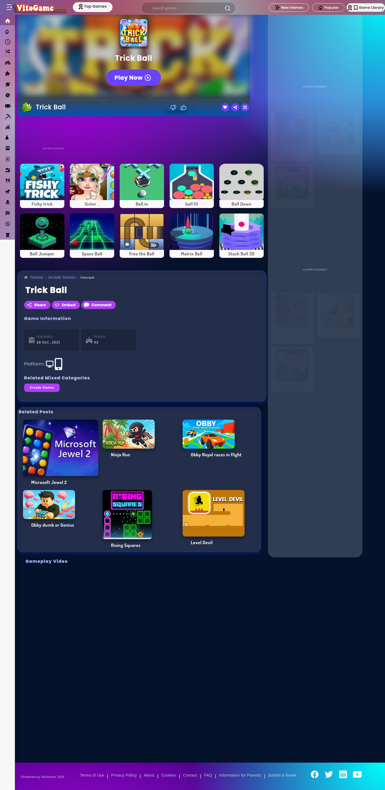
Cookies (168, 775)
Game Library (361, 7)
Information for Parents (240, 775)
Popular (315, 8)
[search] (187, 7)
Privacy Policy (124, 775)
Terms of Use (92, 775)
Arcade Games (62, 277)
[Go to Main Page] (45, 7)
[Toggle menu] (9, 7)
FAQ (208, 775)
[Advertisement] (142, 131)
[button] (227, 8)
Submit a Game (282, 775)
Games (37, 277)
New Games (276, 7)
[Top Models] (104, 6)
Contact (190, 775)
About (149, 775)
